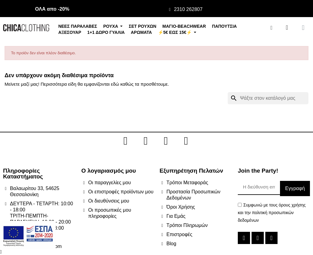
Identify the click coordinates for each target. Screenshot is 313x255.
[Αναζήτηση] (268, 98)
